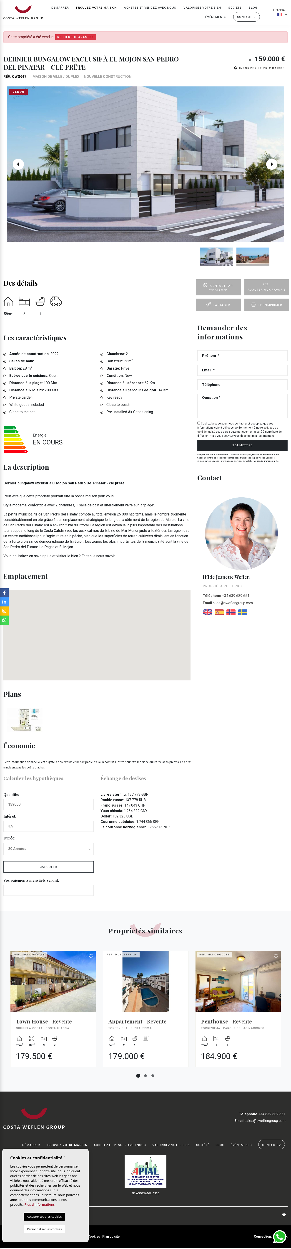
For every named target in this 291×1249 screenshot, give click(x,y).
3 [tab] (152, 1076)
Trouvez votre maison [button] (96, 8)
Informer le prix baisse (259, 69)
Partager (218, 305)
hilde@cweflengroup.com (228, 604)
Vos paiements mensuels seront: (31, 881)
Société (234, 8)
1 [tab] (138, 1077)
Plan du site (111, 1237)
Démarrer (60, 8)
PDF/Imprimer (266, 305)
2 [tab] (145, 1076)
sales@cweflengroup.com (259, 1121)
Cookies (94, 1237)
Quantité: (11, 795)
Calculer (48, 868)
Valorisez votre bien (202, 8)
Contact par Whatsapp (218, 288)
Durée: (9, 839)
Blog (253, 8)
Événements (215, 17)
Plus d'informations (40, 1204)
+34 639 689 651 (226, 596)
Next (275, 165)
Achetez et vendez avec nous (150, 8)
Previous (16, 165)
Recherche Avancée (75, 37)
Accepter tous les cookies (44, 1217)
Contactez (246, 17)
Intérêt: (9, 817)
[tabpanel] (53, 1013)
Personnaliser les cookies (44, 1229)
